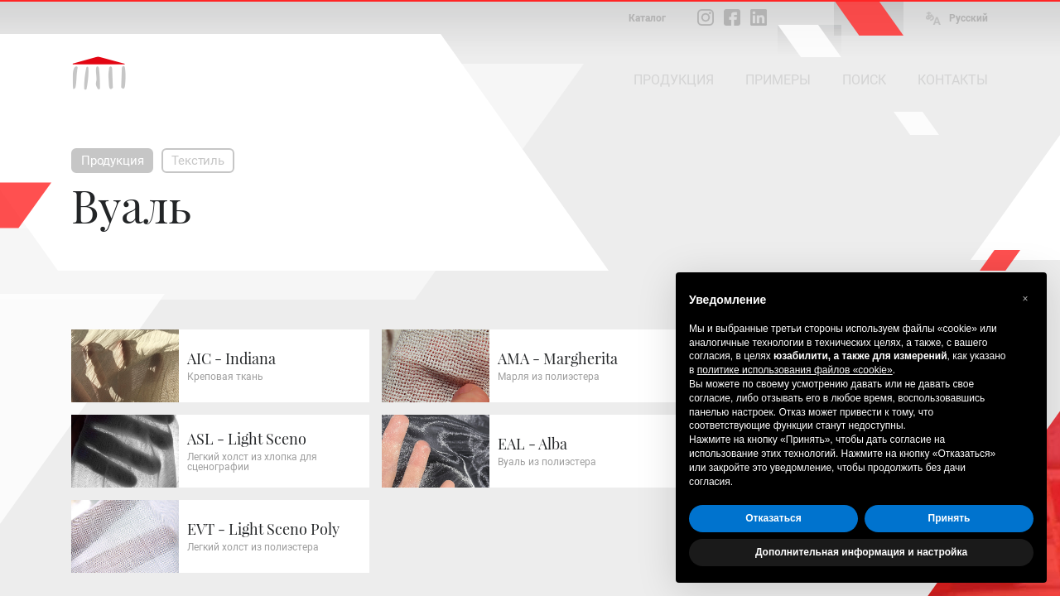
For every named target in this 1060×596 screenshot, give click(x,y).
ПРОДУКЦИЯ (674, 80)
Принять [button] (949, 518)
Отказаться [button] (773, 518)
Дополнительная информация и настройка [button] (861, 552)
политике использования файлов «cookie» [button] (795, 370)
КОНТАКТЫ (953, 80)
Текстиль (197, 160)
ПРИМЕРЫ (778, 80)
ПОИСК (864, 80)
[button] (1025, 299)
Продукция (112, 160)
